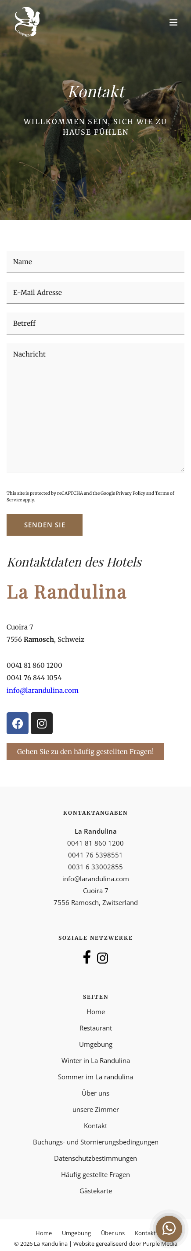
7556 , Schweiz (45, 639)
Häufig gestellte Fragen (95, 1174)
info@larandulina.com (95, 878)
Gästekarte (95, 1190)
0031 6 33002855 (95, 866)
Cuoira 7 (20, 627)
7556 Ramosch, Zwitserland (96, 902)
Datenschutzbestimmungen (95, 1158)
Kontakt (95, 1125)
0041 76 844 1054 (34, 677)
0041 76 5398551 (95, 854)
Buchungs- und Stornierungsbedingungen (96, 1141)
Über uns (95, 1093)
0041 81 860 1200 (34, 665)
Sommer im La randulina (95, 1076)
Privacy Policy (130, 493)
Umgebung (95, 1044)
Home (95, 1011)
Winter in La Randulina (95, 1060)
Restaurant (95, 1027)
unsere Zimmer (95, 1109)
